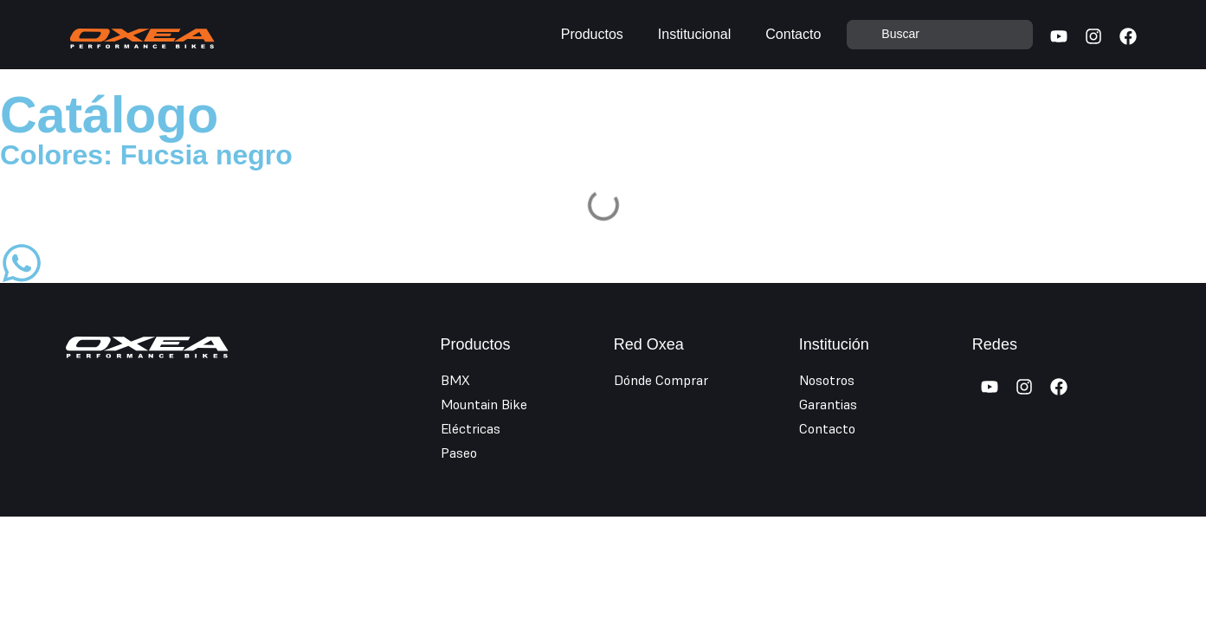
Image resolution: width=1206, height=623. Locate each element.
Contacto (793, 34)
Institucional (695, 34)
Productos (592, 34)
